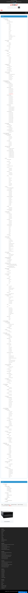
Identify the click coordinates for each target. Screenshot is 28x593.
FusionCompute (2, 572)
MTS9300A (10, 456)
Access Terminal (10, 411)
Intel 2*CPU (6, 19)
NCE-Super (10, 256)
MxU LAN (10, 281)
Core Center (8, 147)
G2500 (8, 51)
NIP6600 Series (10, 208)
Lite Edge (10, 340)
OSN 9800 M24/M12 (9, 397)
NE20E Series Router (11, 244)
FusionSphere (10, 325)
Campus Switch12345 (8, 134)
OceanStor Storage (3, 577)
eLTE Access (8, 410)
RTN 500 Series (10, 302)
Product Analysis (7, 486)
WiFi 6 (6, 158)
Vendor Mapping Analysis (3, 585)
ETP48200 (10, 447)
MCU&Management (11, 377)
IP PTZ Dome (10, 351)
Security (6, 186)
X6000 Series (10, 38)
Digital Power (5, 443)
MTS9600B (10, 457)
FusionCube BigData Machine (12, 74)
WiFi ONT (10, 291)
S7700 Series (10, 138)
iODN (9, 280)
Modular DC (6, 467)
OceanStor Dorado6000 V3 (11, 110)
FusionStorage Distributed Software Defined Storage (6, 552)
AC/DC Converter (9, 445)
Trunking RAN (10, 424)
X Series (10, 363)
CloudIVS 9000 (10, 337)
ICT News (6, 498)
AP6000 (10, 182)
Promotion (6, 501)
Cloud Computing (3, 530)
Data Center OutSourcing (11, 157)
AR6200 (10, 230)
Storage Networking (9, 111)
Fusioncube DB (10, 75)
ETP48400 (10, 448)
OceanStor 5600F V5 (11, 101)
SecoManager (10, 210)
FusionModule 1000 (11, 469)
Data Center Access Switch (10, 150)
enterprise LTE (7, 409)
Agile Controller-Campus (11, 254)
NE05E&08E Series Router (11, 243)
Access (6, 385)
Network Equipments (6, 133)
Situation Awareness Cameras (12, 361)
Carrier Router (8, 487)
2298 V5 (10, 28)
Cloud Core (6, 431)
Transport (2, 537)
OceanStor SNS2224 (11, 112)
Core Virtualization (9, 432)
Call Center (8, 365)
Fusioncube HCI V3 (11, 78)
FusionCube (8, 73)
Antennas (10, 162)
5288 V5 (10, 29)
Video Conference (9, 373)
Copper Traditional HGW (11, 293)
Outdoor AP (8, 171)
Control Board (10, 387)
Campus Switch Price (9, 500)
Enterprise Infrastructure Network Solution (12, 264)
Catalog (6, 499)
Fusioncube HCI (10, 77)
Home (2, 504)
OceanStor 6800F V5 (7, 521)
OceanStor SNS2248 (11, 113)
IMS (9, 436)
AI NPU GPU (7, 50)
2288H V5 (10, 26)
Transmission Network (8, 294)
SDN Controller (7, 252)
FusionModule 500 (11, 471)
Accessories (8, 161)
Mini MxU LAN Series (11, 289)
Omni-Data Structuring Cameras (12, 360)
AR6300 (10, 231)
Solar (7, 458)
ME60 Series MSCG (11, 241)
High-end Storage (9, 87)
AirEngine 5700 (10, 172)
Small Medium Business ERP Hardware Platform (6, 556)
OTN (7, 306)
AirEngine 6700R (10, 173)
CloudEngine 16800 (11, 149)
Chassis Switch (9, 135)
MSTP (9, 317)
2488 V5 (10, 42)
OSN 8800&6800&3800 (11, 313)
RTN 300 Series (10, 301)
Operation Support (11, 413)
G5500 (8, 53)
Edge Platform (8, 338)
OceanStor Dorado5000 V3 (11, 109)
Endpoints (10, 375)
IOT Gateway (8, 219)
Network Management (8, 257)
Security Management (9, 209)
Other (9, 290)
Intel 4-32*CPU (7, 40)
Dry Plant (8, 269)
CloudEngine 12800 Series (11, 148)
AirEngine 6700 (10, 169)
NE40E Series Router (11, 245)
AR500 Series (10, 221)
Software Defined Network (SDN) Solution (5, 549)
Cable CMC (10, 279)
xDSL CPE (8, 292)
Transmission (7, 396)
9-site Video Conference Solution (4, 563)
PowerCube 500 (10, 460)
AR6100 (10, 229)
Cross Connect (10, 398)
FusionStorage (8, 124)
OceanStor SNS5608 (11, 122)
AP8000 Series (10, 184)
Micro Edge (10, 341)
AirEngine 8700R (10, 174)
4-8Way (8, 41)
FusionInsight (8, 327)
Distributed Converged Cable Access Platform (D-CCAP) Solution (7, 544)
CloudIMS (10, 435)
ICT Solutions (5, 484)
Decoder (10, 339)
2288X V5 (10, 27)
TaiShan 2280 (8, 65)
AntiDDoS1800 (10, 193)
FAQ (5, 485)
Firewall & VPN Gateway (10, 196)
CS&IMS (8, 434)
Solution (6, 329)
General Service (10, 399)
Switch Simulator (3, 571)
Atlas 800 (10, 62)
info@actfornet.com (19, 1)
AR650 (9, 232)
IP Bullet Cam (10, 349)
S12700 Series (10, 136)
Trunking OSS (10, 423)
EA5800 (8, 386)
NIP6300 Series (10, 207)
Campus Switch (9, 489)
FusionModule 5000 (11, 472)
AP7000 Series (10, 183)
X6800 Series (10, 39)
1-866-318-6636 (9, 1)
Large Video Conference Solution (4, 557)
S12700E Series (10, 137)
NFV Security (10, 197)
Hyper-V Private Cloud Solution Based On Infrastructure (6, 564)
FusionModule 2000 (11, 470)
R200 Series (10, 185)
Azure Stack (10, 30)
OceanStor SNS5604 (11, 121)
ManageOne (10, 326)
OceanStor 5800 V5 (11, 102)
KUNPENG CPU (7, 64)
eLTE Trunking (8, 420)
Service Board (10, 388)
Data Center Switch (7, 146)
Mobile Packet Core (9, 437)
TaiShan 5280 (8, 67)
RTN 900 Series (10, 303)
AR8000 (10, 233)
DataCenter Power (7, 461)
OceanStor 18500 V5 (11, 88)
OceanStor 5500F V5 (11, 99)
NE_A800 (10, 242)
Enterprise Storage (13, 504)
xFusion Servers (5, 18)
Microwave (8, 497)
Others (9, 63)
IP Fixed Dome (10, 350)
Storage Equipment (7, 504)
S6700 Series (10, 145)
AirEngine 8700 (10, 170)
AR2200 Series (10, 217)
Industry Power (7, 444)
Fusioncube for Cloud (11, 76)
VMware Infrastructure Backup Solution (5, 565)
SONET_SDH (8, 316)
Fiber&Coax (8, 278)
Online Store (2, 583)
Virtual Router (8, 234)
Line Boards (10, 400)
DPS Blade (10, 446)
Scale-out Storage (9, 126)
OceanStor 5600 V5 (11, 100)
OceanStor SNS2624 (11, 114)
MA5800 (8, 389)
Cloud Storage (7, 123)
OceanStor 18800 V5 (11, 90)
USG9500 (10, 205)
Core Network (7, 378)
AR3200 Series (10, 218)
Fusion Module (8, 468)
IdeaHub (10, 376)
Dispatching (10, 421)
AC (9, 160)
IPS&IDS (8, 206)
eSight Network (9, 258)
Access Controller (9, 159)
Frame (9, 277)
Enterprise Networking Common (10, 266)
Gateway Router (7, 211)
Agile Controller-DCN (11, 255)
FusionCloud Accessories (11, 324)
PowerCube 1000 (10, 459)
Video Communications (8, 364)
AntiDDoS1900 (10, 194)
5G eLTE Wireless (5, 408)
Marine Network (7, 268)
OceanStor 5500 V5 (11, 98)
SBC (9, 372)
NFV (9, 433)
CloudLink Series (10, 374)
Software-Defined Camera (10, 352)
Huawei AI (8, 55)
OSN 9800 (10, 314)
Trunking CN (10, 422)
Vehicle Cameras (10, 362)
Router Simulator (3, 570)
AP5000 (10, 181)
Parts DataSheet (5, 384)
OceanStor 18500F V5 (11, 89)
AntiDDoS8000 (10, 195)
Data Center (2, 531)
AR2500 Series (10, 220)
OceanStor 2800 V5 (11, 86)
